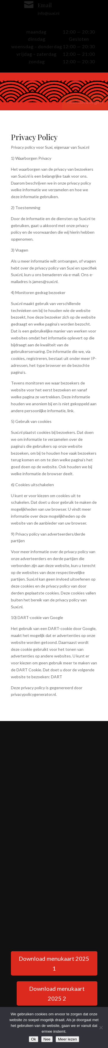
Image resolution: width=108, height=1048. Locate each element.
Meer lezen (67, 1039)
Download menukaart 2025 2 (57, 993)
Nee (46, 1039)
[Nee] (101, 1027)
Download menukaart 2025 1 (54, 963)
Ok (33, 1039)
